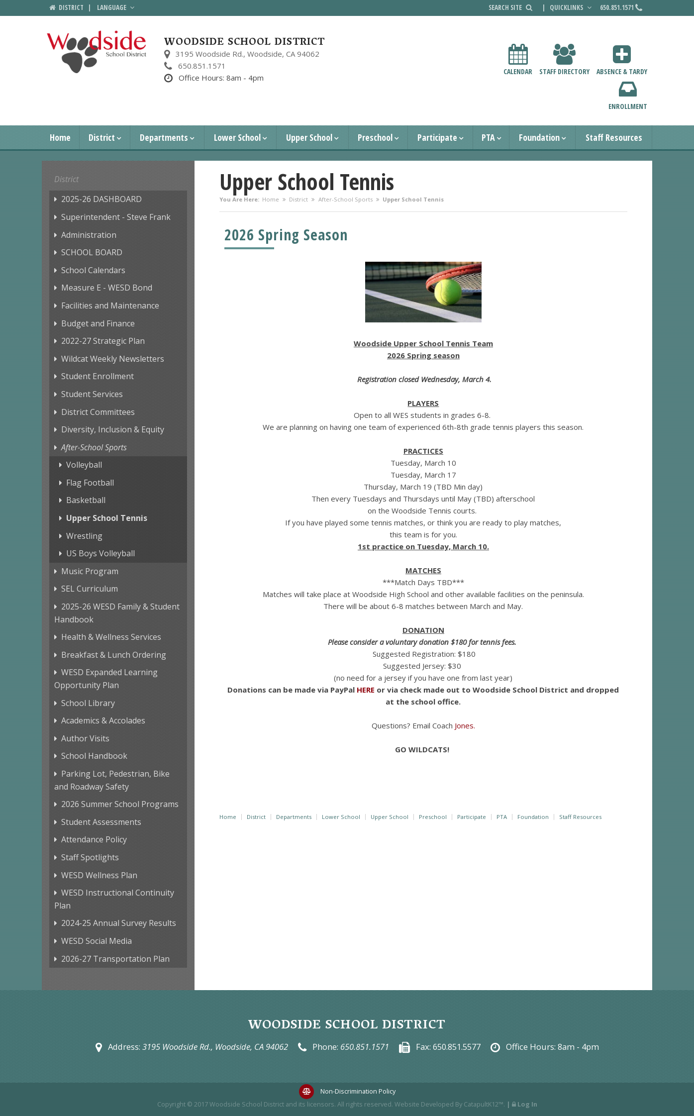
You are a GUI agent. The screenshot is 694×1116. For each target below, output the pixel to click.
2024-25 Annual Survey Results (118, 922)
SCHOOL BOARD (91, 252)
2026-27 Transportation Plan (115, 958)
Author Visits (85, 738)
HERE (366, 690)
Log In (527, 1104)
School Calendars (93, 270)
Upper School (309, 137)
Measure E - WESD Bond (106, 287)
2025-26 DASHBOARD (101, 199)
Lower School (237, 137)
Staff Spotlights (90, 857)
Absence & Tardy (621, 60)
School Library (88, 703)
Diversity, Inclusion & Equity (112, 429)
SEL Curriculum (89, 588)
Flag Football (90, 482)
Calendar (517, 60)
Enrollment (627, 95)
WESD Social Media (96, 940)
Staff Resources (614, 137)
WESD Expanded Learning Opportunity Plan (106, 679)
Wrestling (84, 535)
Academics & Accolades (103, 720)
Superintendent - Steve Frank (116, 216)
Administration (88, 234)
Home (60, 137)
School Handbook (94, 755)
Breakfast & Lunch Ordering (113, 654)
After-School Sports (345, 199)
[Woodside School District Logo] (97, 52)
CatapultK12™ (483, 1104)
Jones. (465, 725)
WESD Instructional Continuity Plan (114, 899)
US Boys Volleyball (100, 553)
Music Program (89, 571)
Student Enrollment (97, 376)
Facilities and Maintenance (110, 305)
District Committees (98, 411)
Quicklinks (572, 7)
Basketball (85, 500)
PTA (488, 137)
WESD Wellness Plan (99, 875)
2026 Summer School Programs (120, 804)
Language (117, 7)
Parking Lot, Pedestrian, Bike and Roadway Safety (112, 780)
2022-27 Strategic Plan (103, 340)
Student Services (92, 394)
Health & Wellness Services (111, 636)
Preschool (375, 137)
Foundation (539, 137)
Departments (164, 137)
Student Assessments (101, 821)
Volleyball (84, 464)
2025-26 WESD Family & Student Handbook (117, 613)
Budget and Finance (98, 323)
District (102, 137)
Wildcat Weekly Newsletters (112, 358)
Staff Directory (564, 60)
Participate (437, 137)
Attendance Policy (94, 839)
